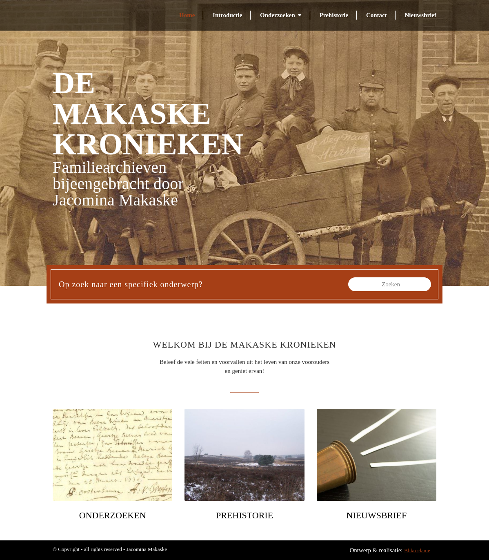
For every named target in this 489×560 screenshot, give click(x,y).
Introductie (227, 15)
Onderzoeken (277, 15)
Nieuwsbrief (421, 15)
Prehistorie (334, 15)
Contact (376, 15)
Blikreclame (417, 550)
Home (187, 15)
